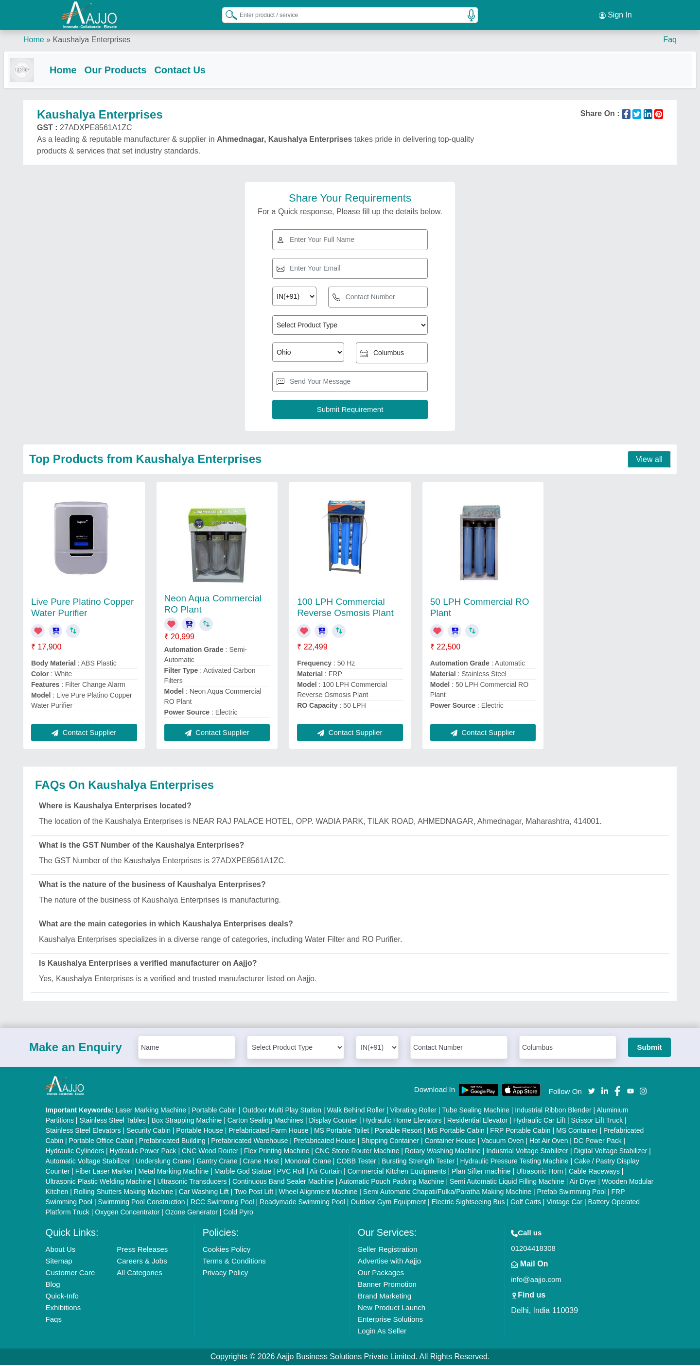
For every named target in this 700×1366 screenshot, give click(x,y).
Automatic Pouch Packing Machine (391, 1182)
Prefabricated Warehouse (249, 1141)
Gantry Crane (216, 1162)
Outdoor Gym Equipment (388, 1203)
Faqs (54, 1320)
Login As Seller (382, 1332)
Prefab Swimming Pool (571, 1192)
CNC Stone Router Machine (357, 1152)
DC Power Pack (598, 1141)
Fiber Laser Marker (104, 1172)
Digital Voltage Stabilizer (610, 1152)
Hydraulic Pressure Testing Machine (514, 1162)
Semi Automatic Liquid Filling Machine (507, 1182)
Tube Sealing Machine (475, 1111)
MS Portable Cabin (456, 1131)
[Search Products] (227, 14)
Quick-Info (62, 1297)
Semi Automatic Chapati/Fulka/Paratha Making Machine (447, 1192)
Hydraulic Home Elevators (402, 1121)
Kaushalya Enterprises (91, 38)
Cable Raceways (594, 1172)
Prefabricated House (325, 1141)
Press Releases (142, 1250)
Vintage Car (564, 1203)
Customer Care (70, 1273)
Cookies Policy (226, 1250)
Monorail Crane (307, 1162)
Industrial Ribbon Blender (553, 1111)
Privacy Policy (225, 1273)
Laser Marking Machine (151, 1111)
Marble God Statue (243, 1172)
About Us (61, 1250)
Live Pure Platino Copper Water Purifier (82, 608)
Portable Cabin (214, 1111)
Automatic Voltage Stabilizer (88, 1162)
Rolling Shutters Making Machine (124, 1192)
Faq (670, 38)
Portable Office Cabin (101, 1141)
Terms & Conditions (234, 1262)
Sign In (615, 14)
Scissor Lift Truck (597, 1121)
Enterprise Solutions (390, 1320)
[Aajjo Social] (591, 1091)
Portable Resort (398, 1131)
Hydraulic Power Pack (143, 1152)
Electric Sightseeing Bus (468, 1203)
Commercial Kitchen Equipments (397, 1172)
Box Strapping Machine (187, 1121)
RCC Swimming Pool (222, 1203)
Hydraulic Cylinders (75, 1152)
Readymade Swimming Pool (302, 1203)
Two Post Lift (253, 1192)
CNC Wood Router (210, 1152)
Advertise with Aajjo (389, 1262)
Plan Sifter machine (481, 1172)
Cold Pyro (238, 1213)
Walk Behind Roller (356, 1111)
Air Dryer (582, 1182)
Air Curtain (326, 1172)
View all (649, 460)
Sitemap (59, 1262)
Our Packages (381, 1273)
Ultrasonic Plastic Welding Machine (99, 1182)
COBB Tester (356, 1162)
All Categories (139, 1273)
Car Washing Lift (204, 1192)
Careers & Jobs (142, 1262)
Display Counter (333, 1121)
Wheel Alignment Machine (318, 1192)
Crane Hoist (261, 1162)
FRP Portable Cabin (520, 1131)
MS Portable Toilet (341, 1131)
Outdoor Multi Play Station (281, 1111)
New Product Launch (391, 1308)
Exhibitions (63, 1308)
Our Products (135, 69)
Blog (53, 1285)
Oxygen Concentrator (127, 1213)
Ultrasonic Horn (539, 1172)
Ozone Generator (191, 1213)
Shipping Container (390, 1141)
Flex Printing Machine (277, 1152)
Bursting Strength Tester (418, 1162)
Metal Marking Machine (174, 1172)
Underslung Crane (163, 1162)
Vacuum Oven (502, 1141)
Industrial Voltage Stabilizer (527, 1152)
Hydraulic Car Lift (539, 1121)
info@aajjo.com (536, 1280)
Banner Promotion (387, 1285)
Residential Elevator (477, 1121)
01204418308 (533, 1249)
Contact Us (199, 69)
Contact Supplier (84, 733)
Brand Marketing (384, 1297)
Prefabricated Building (172, 1141)
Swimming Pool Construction (141, 1203)
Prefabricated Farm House (268, 1131)
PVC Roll (291, 1172)
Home (33, 38)
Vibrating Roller (413, 1111)
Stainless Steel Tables (112, 1121)
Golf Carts (525, 1203)
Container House (450, 1141)
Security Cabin (148, 1131)
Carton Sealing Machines (265, 1121)
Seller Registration (388, 1250)
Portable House (199, 1131)
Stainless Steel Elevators (83, 1131)
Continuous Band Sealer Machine (283, 1182)
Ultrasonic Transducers (192, 1182)
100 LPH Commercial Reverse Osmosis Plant (345, 608)
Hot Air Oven (548, 1141)
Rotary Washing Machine (443, 1152)
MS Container (577, 1131)
